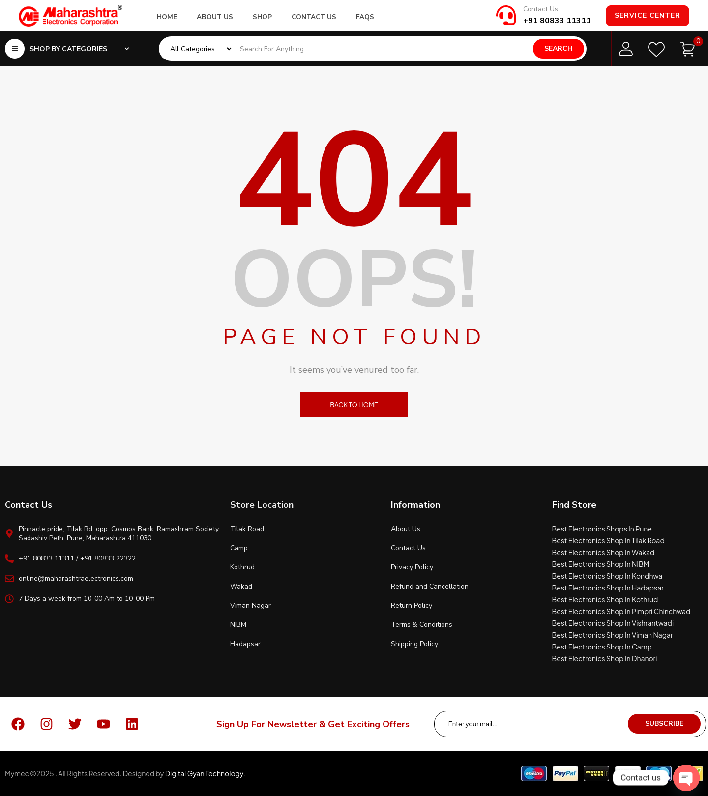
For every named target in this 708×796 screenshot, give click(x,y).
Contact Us (540, 9)
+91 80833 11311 (557, 20)
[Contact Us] (506, 15)
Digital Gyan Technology (204, 773)
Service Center (647, 15)
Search (558, 48)
